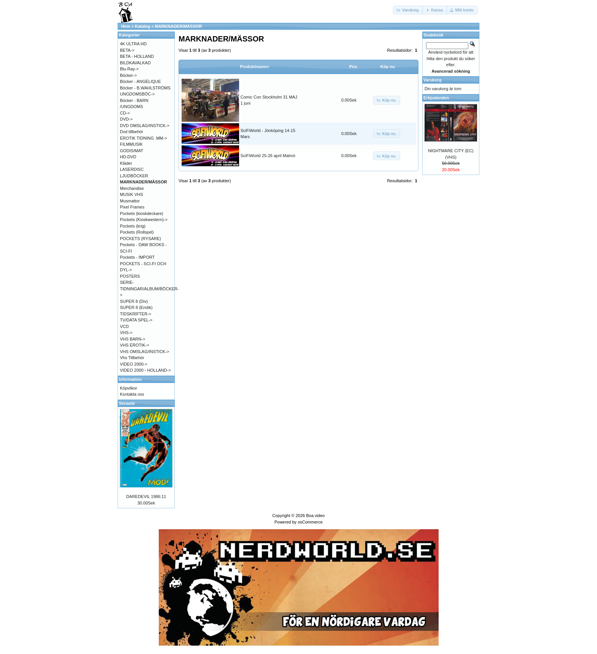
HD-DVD (128, 156)
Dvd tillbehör (131, 131)
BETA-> (127, 50)
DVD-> (126, 119)
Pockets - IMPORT (137, 257)
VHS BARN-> (132, 339)
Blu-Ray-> (129, 69)
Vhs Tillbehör (132, 357)
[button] (408, 10)
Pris (353, 66)
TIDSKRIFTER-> (135, 314)
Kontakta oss (132, 394)
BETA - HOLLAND (137, 56)
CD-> (125, 113)
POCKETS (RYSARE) (140, 238)
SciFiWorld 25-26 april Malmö (268, 155)
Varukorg (432, 80)
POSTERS (130, 276)
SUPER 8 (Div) (134, 301)
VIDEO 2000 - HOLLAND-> (145, 370)
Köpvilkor (128, 388)
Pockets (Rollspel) (137, 232)
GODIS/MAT (131, 150)
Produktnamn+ (254, 66)
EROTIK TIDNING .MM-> (143, 138)
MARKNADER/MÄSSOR (178, 26)
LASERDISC (132, 169)
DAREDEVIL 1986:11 (146, 496)
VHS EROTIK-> (134, 345)
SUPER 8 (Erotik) (136, 307)
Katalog (142, 26)
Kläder (126, 163)
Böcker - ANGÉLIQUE (140, 81)
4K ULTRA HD (133, 43)
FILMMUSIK (131, 144)
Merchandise (132, 188)
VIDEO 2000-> (133, 364)
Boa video (315, 515)
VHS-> (126, 332)
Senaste (127, 403)
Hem (125, 26)
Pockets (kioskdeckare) (141, 213)
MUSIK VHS (131, 194)
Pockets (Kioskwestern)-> (144, 219)
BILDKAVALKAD (135, 62)
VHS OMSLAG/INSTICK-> (144, 351)
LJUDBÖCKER (134, 175)
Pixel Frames (132, 207)
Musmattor (130, 201)
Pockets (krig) (132, 226)
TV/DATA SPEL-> (136, 320)
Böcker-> (128, 75)
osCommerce (310, 522)
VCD (124, 326)
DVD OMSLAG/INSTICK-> (144, 125)
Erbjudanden (436, 97)
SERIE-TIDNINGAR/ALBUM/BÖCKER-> (149, 288)
